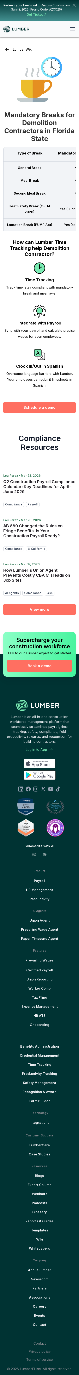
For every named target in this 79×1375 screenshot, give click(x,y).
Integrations (39, 1123)
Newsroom (39, 1279)
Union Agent (40, 920)
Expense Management (40, 1006)
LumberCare (39, 1145)
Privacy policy (40, 1351)
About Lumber (39, 1270)
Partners (39, 1288)
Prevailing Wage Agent (39, 929)
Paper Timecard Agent (39, 938)
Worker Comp (39, 988)
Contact (39, 1325)
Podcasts (39, 1203)
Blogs (39, 1176)
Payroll (39, 881)
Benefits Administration (39, 1046)
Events (39, 1315)
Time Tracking (39, 1064)
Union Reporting (39, 979)
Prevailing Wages (39, 960)
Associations (39, 1297)
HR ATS (39, 1016)
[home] (18, 29)
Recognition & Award (39, 1092)
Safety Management (39, 1083)
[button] (71, 29)
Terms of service (39, 1359)
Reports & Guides (39, 1221)
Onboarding (39, 1025)
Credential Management (39, 1055)
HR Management (39, 890)
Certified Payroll (39, 970)
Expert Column (39, 1185)
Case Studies (39, 1154)
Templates (39, 1230)
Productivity (39, 899)
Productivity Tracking (39, 1074)
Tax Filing (39, 997)
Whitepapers (39, 1248)
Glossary (39, 1212)
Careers (39, 1306)
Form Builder (39, 1101)
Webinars (39, 1194)
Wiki (39, 1239)
